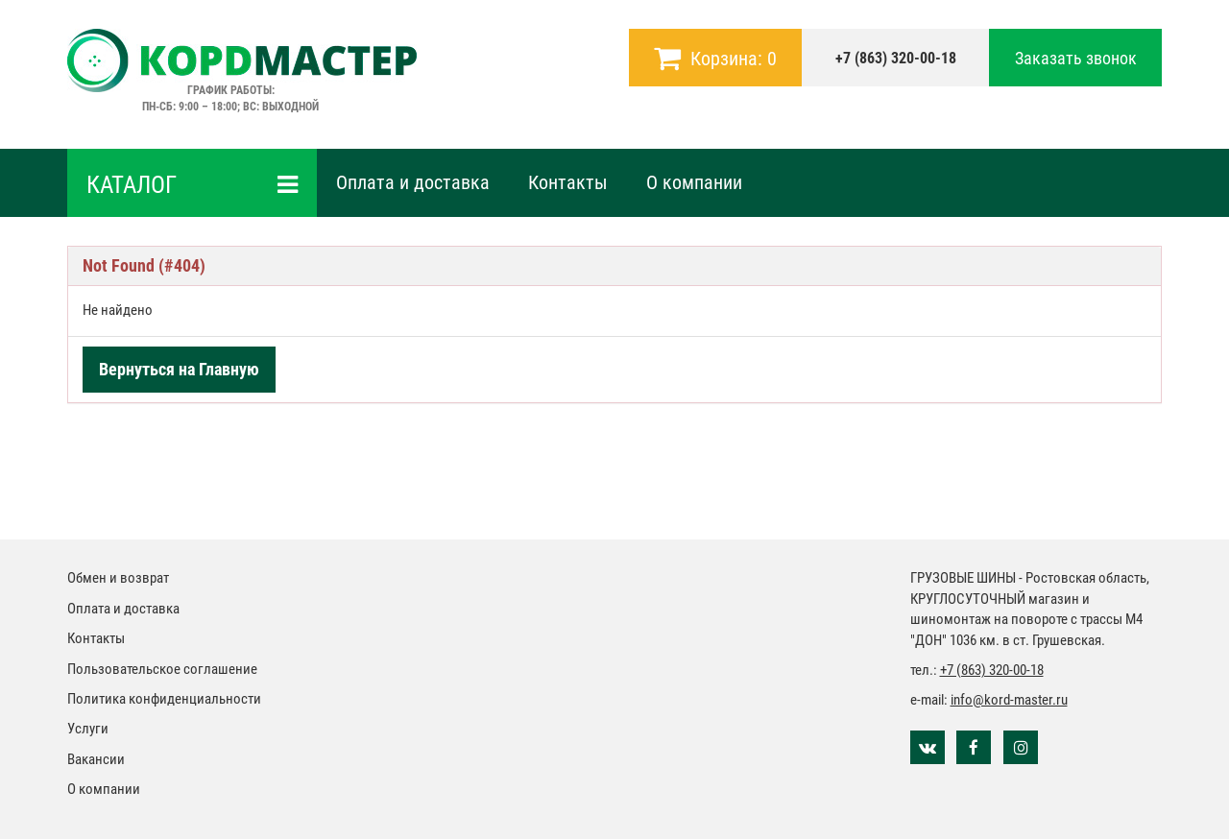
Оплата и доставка (413, 182)
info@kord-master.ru (1009, 699)
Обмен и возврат (118, 578)
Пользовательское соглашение (162, 669)
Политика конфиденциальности (164, 698)
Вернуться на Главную (179, 369)
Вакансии (96, 759)
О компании (694, 182)
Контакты (568, 182)
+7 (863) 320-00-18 (895, 58)
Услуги (87, 728)
